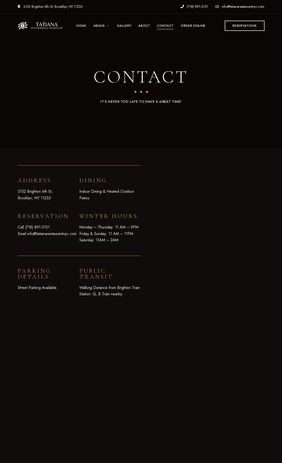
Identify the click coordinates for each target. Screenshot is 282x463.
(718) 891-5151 (194, 6)
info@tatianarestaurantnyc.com (240, 6)
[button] (245, 26)
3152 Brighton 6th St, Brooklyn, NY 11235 (50, 6)
